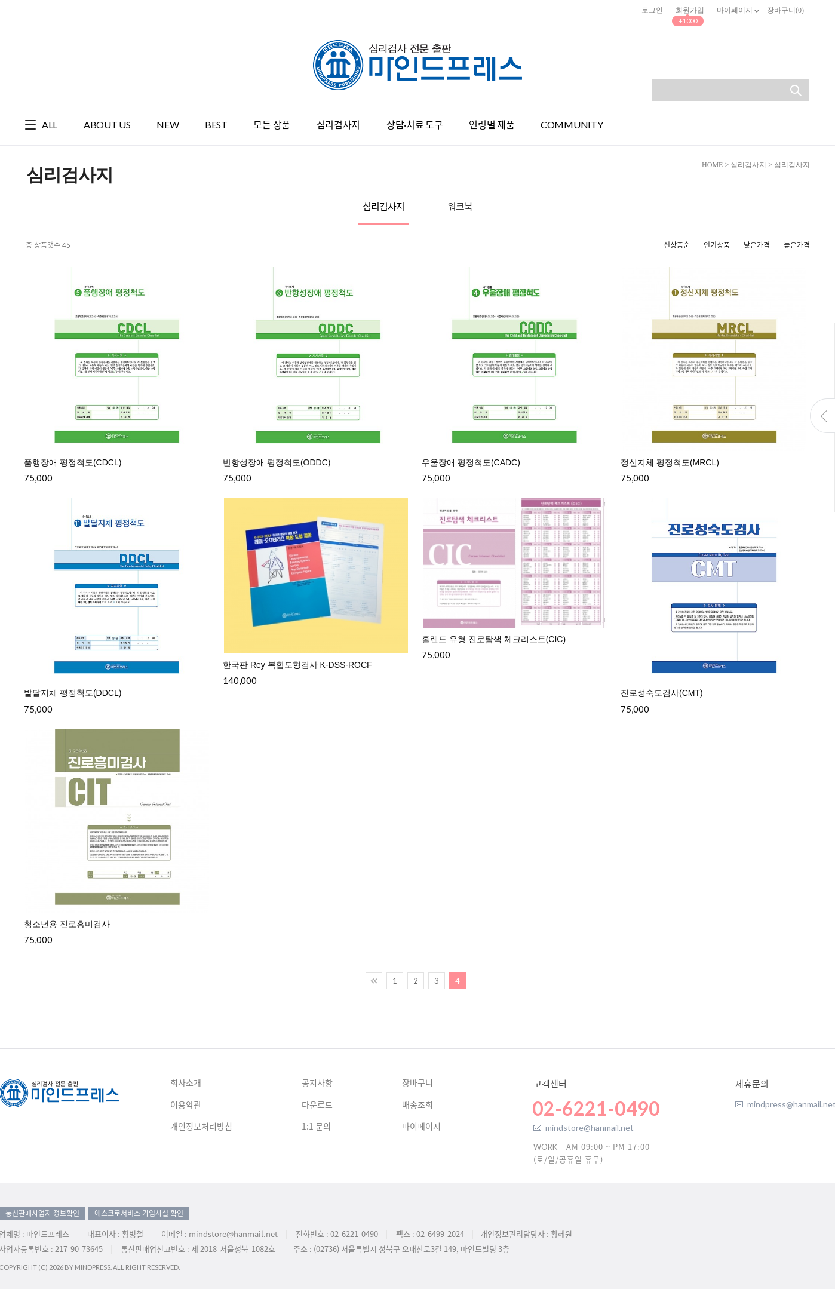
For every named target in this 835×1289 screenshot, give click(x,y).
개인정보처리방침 (201, 1126)
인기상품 (717, 245)
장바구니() (785, 10)
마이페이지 (735, 10)
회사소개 (185, 1083)
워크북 (459, 206)
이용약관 (185, 1105)
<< (374, 980)
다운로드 (317, 1105)
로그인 (652, 10)
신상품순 (677, 245)
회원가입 (690, 10)
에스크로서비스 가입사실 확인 (138, 1213)
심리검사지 (748, 165)
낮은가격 (757, 245)
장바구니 (417, 1083)
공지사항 (317, 1083)
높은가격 (797, 245)
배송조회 (417, 1105)
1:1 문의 (316, 1126)
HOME (712, 165)
